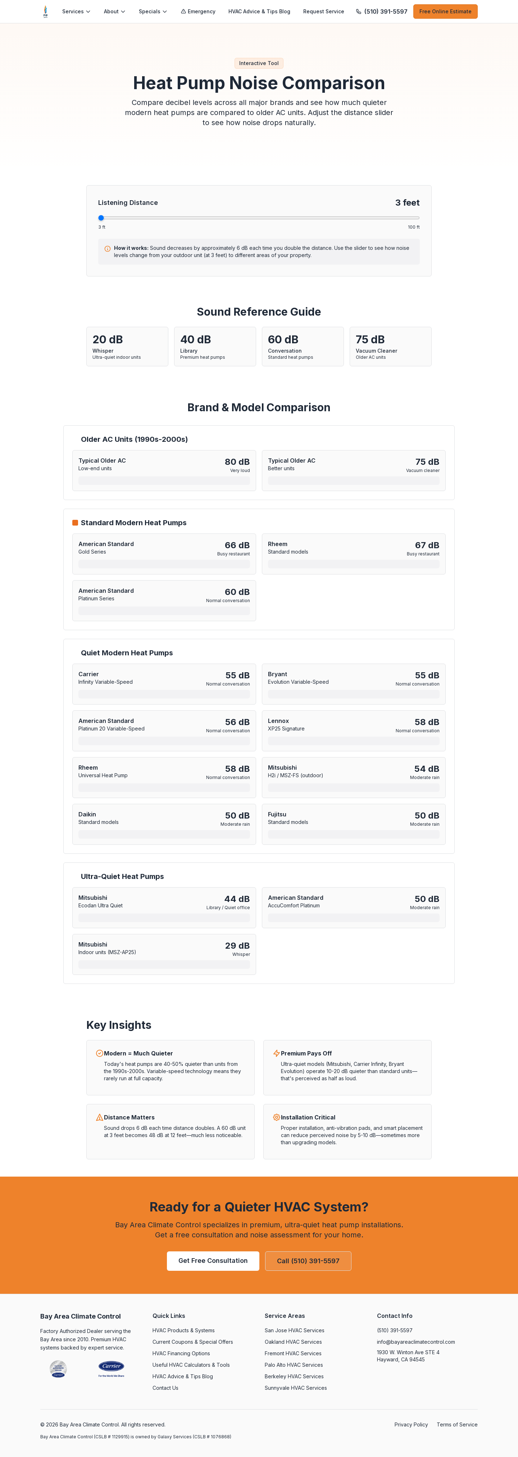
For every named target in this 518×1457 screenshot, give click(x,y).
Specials (153, 11)
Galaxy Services (175, 1436)
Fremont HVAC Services (293, 1353)
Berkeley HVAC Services (294, 1376)
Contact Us (165, 1388)
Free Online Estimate (445, 11)
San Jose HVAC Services (294, 1330)
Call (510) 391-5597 (308, 1261)
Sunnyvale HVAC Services (296, 1388)
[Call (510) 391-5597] (382, 11)
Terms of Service (457, 1424)
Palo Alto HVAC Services (294, 1365)
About (115, 11)
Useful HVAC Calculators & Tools (191, 1365)
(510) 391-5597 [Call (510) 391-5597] (395, 1330)
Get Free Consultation (213, 1260)
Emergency (198, 11)
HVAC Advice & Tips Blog (259, 11)
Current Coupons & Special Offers (193, 1342)
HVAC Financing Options (181, 1353)
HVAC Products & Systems (184, 1330)
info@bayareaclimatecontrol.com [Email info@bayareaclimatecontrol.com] (416, 1342)
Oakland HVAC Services (293, 1342)
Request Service (323, 11)
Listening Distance (128, 202)
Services (76, 11)
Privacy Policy (411, 1424)
